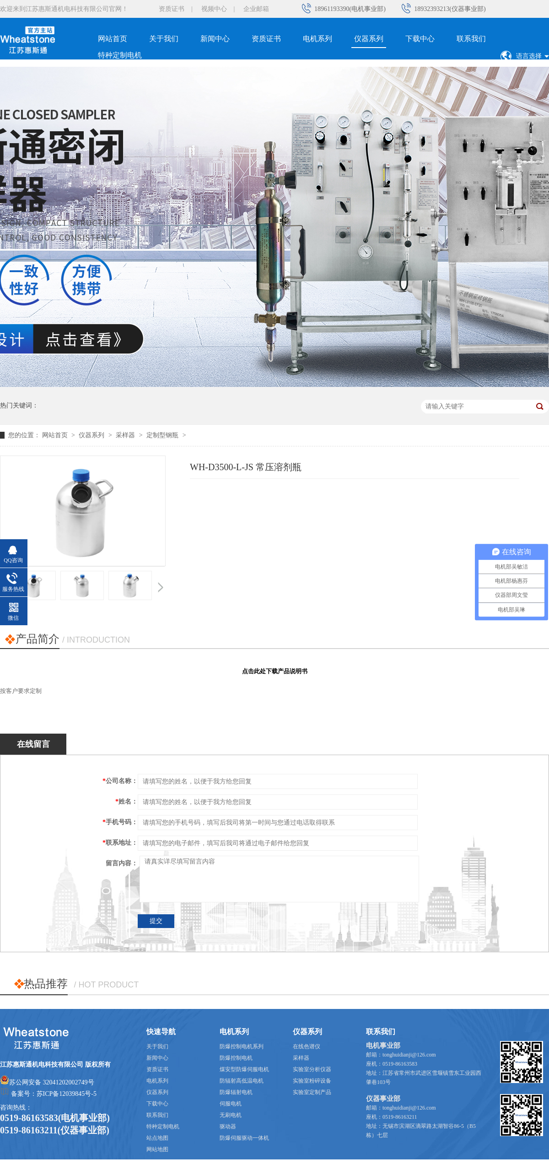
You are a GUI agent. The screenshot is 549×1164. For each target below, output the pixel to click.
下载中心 (420, 39)
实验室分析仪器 (312, 1069)
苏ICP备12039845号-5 (67, 1093)
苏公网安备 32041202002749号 (51, 1082)
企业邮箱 (256, 8)
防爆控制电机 (236, 1058)
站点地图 (157, 1138)
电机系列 (317, 39)
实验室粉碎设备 (312, 1081)
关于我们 (163, 39)
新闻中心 (215, 39)
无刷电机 (231, 1115)
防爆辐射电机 (236, 1092)
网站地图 (157, 1149)
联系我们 (471, 39)
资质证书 (171, 8)
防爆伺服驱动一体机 (244, 1138)
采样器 (125, 435)
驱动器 (228, 1126)
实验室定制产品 (312, 1092)
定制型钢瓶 (162, 435)
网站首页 (112, 39)
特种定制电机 (120, 55)
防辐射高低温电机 (242, 1081)
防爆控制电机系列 (242, 1046)
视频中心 (214, 8)
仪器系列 (368, 39)
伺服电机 (231, 1103)
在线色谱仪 (306, 1046)
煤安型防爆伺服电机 (244, 1069)
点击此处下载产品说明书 (274, 671)
